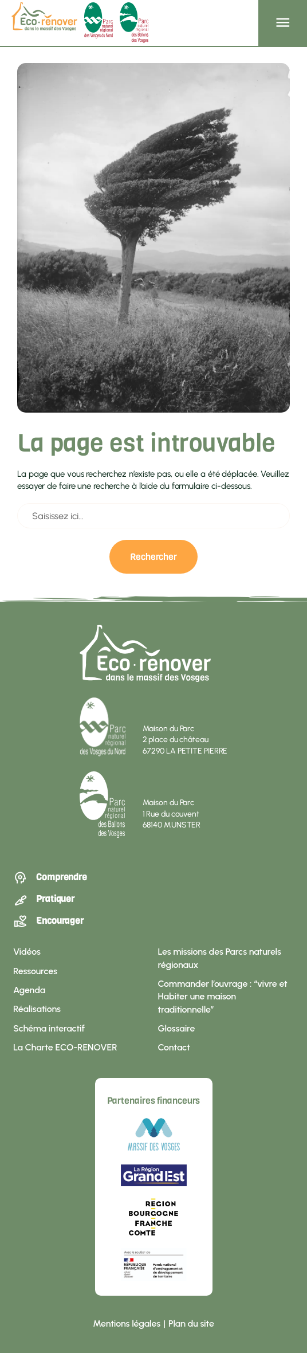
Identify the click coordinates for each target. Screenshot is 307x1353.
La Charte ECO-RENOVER (65, 1047)
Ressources (35, 971)
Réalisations (37, 1008)
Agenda (29, 990)
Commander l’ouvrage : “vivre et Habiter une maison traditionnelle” (223, 996)
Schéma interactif (49, 1028)
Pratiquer (43, 899)
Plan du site (191, 1323)
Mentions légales (126, 1323)
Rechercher (153, 556)
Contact (174, 1047)
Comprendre (50, 877)
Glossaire (176, 1028)
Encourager (48, 921)
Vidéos (27, 951)
